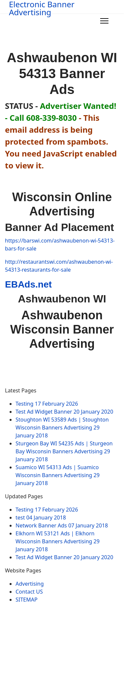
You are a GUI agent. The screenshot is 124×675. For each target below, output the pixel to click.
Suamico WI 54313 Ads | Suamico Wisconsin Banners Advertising (58, 475)
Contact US (29, 591)
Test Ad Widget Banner (64, 411)
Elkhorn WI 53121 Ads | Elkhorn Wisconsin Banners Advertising (58, 541)
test (41, 517)
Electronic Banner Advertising (41, 8)
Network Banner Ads (62, 525)
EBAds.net (28, 284)
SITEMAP (26, 599)
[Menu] (104, 21)
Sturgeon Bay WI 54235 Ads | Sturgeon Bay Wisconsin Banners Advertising (64, 451)
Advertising (30, 583)
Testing (47, 403)
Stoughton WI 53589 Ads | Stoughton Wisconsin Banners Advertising (62, 427)
